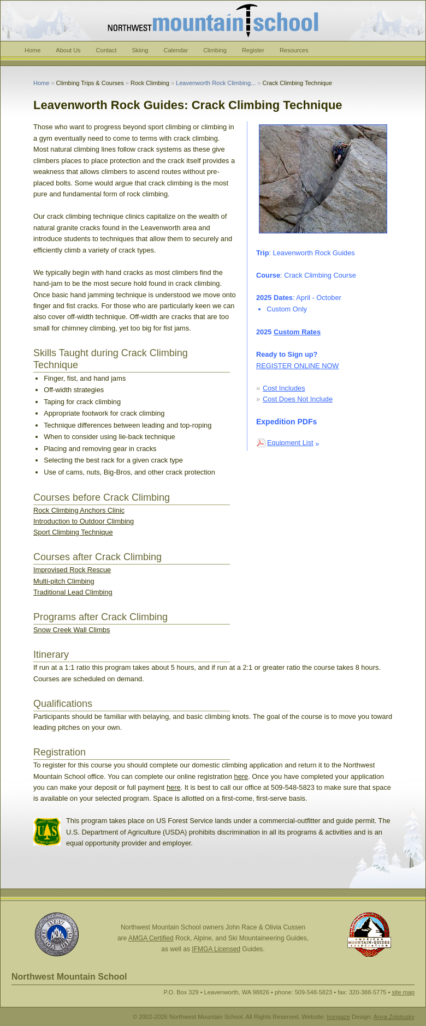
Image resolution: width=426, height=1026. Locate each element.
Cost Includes (284, 388)
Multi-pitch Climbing (63, 581)
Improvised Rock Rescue (72, 570)
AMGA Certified (151, 938)
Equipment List (290, 443)
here (241, 776)
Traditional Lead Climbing (73, 592)
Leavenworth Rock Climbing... (216, 83)
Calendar (175, 50)
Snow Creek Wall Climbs (71, 630)
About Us (68, 50)
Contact (106, 50)
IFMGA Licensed (216, 949)
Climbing (215, 50)
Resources (294, 50)
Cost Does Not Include (298, 399)
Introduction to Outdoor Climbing (83, 521)
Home (32, 50)
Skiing (140, 50)
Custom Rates (297, 332)
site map (403, 992)
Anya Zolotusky (394, 1016)
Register (253, 50)
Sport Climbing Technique (73, 532)
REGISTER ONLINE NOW (297, 366)
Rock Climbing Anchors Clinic (79, 510)
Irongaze (338, 1016)
